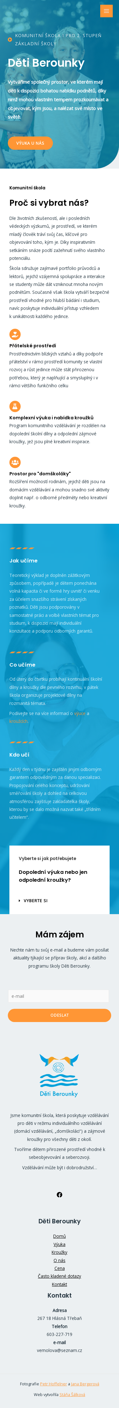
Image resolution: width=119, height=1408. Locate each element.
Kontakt (59, 1284)
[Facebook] (59, 1195)
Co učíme (22, 664)
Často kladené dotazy (59, 1276)
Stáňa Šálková (72, 1394)
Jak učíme (23, 560)
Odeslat (59, 1015)
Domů (59, 1236)
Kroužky (59, 1252)
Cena (59, 1268)
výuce (79, 713)
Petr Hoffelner (53, 1384)
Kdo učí (19, 754)
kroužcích (18, 721)
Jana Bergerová (85, 1384)
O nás (59, 1260)
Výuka (59, 1244)
